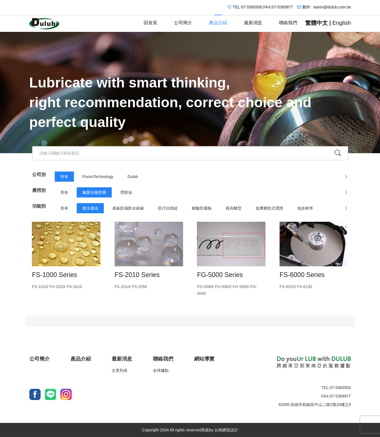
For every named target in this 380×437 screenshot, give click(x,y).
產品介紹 (218, 20)
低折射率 (305, 208)
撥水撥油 (90, 208)
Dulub (133, 176)
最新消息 (253, 20)
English (341, 23)
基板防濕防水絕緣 (128, 208)
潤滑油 (126, 192)
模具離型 (233, 208)
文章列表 (120, 370)
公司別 (39, 174)
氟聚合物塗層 (94, 192)
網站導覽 (204, 359)
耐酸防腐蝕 (202, 208)
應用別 (39, 190)
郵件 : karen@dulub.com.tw (326, 7)
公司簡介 (183, 20)
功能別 (39, 206)
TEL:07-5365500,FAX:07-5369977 (263, 7)
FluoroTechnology (98, 176)
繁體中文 (316, 23)
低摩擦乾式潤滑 (269, 208)
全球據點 (161, 370)
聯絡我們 (288, 20)
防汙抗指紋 (168, 208)
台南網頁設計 (226, 430)
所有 (64, 176)
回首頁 (150, 20)
